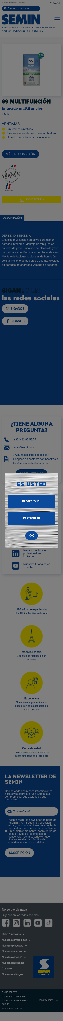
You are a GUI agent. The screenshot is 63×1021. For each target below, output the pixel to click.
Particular (31, 518)
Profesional (31, 501)
